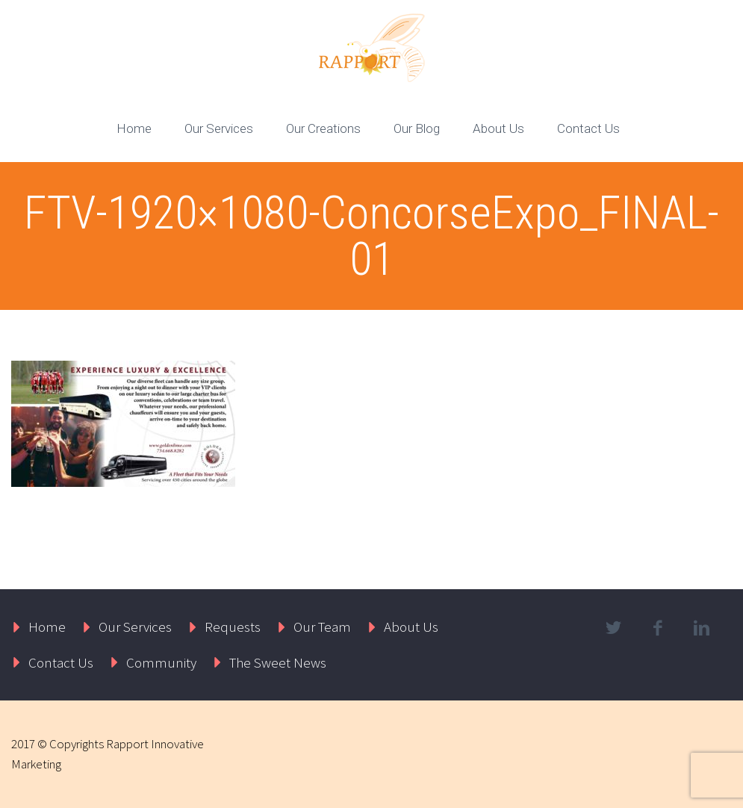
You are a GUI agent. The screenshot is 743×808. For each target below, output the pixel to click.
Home (134, 128)
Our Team (322, 626)
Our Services (218, 128)
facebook (658, 628)
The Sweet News (277, 662)
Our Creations (323, 128)
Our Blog (417, 128)
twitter (614, 628)
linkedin (702, 628)
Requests (233, 626)
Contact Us (588, 128)
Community (161, 662)
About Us (498, 128)
